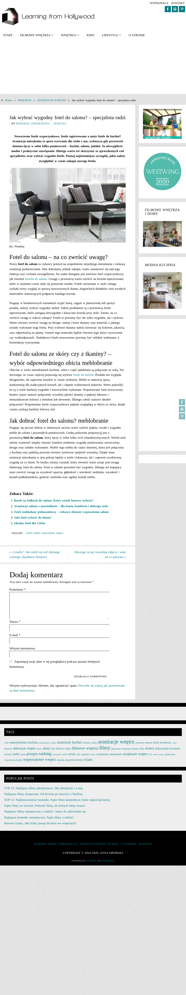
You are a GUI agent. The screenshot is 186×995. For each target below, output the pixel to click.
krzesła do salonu (36, 279)
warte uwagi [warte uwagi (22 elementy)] (158, 754)
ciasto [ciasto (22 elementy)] (174, 743)
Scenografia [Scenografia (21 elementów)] (56, 754)
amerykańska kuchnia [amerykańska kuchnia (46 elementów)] (24, 742)
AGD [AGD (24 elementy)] (6, 742)
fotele (29, 532)
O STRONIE (129, 843)
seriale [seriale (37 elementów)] (72, 754)
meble (37, 532)
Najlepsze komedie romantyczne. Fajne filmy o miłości (39, 817)
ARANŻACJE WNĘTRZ (51, 100)
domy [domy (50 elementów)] (47, 748)
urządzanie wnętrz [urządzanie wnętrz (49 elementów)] (135, 754)
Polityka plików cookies (99, 843)
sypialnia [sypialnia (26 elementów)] (85, 754)
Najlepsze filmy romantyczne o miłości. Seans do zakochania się (45, 811)
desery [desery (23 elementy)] (39, 749)
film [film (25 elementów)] (53, 748)
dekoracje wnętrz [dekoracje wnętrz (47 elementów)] (24, 748)
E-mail (14, 635)
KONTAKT (178, 3)
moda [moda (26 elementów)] (23, 754)
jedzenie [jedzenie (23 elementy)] (135, 749)
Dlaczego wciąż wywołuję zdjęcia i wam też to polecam (100, 554)
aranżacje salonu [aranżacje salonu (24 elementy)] (90, 742)
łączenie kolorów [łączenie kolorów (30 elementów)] (74, 760)
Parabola (92, 860)
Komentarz (17, 589)
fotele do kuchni (83, 375)
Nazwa (15, 621)
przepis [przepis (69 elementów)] (32, 754)
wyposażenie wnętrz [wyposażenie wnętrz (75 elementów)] (39, 759)
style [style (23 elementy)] (78, 754)
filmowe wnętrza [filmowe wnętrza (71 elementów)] (85, 748)
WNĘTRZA (24, 100)
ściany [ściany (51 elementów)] (88, 759)
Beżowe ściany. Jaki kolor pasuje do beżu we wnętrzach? (40, 823)
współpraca (159, 3)
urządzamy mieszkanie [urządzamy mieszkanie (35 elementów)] (109, 754)
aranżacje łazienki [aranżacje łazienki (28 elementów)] (144, 742)
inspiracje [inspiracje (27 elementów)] (126, 748)
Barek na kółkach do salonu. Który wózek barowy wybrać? (54, 500)
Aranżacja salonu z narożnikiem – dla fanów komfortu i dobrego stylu (61, 506)
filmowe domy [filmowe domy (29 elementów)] (63, 748)
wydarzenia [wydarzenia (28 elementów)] (169, 754)
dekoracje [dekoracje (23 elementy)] (8, 749)
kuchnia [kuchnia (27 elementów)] (8, 754)
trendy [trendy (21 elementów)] (92, 754)
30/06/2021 (60, 123)
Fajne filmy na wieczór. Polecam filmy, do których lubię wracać (44, 805)
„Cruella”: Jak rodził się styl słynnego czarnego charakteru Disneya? (34, 554)
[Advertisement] (93, 68)
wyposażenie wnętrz (52, 532)
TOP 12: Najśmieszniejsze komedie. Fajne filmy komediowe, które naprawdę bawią (57, 800)
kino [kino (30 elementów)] (142, 748)
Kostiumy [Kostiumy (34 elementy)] (175, 748)
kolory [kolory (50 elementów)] (149, 748)
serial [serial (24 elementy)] (64, 754)
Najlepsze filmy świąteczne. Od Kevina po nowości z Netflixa (43, 794)
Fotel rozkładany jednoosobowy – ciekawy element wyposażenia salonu (61, 512)
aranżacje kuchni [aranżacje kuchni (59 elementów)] (69, 742)
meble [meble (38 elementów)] (16, 754)
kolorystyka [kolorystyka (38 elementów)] (162, 748)
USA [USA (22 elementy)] (150, 754)
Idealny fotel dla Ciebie (29, 523)
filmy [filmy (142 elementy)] (104, 748)
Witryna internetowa (22, 648)
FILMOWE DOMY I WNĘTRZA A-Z (55, 843)
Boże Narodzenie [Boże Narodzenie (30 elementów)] (162, 742)
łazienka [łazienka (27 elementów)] (61, 760)
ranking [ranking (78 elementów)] (45, 753)
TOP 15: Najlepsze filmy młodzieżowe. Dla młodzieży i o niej (43, 788)
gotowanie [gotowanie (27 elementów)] (116, 748)
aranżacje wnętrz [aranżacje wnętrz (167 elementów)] (116, 742)
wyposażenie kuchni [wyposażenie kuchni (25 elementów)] (13, 760)
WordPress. (108, 860)
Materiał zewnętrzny (33, 123)
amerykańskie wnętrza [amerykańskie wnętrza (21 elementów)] (47, 743)
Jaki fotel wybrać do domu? (33, 517)
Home (8, 100)
